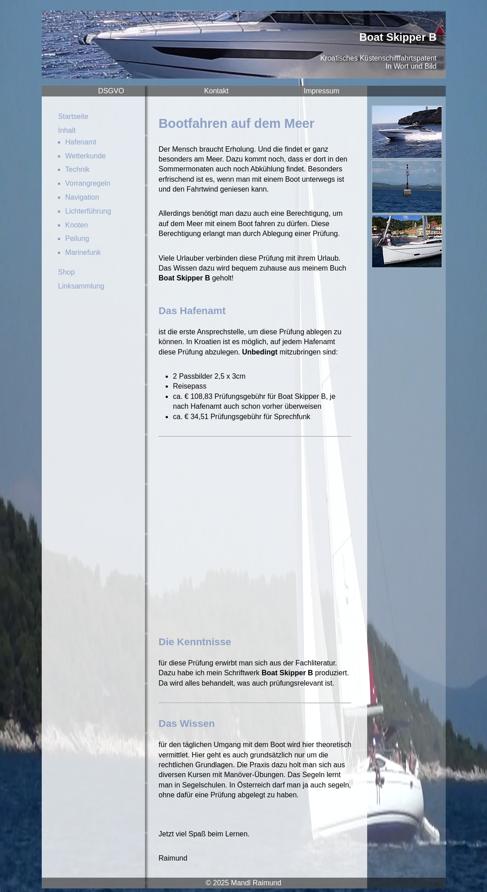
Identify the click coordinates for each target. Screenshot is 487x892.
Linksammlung (81, 286)
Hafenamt (80, 142)
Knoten (76, 225)
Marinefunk (83, 252)
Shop (66, 272)
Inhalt (66, 130)
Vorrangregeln (87, 183)
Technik (77, 169)
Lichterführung (88, 211)
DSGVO (111, 91)
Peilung (77, 238)
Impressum (321, 91)
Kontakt (216, 91)
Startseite (73, 116)
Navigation (82, 197)
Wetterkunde (85, 156)
